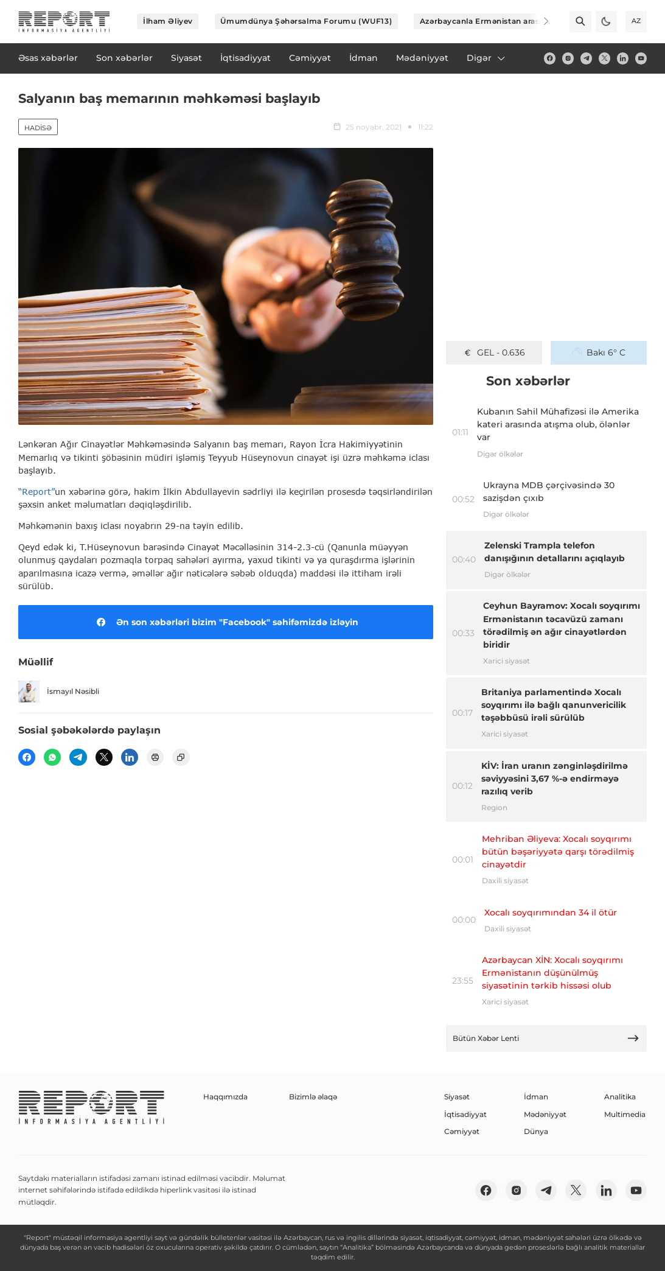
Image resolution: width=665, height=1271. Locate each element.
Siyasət (457, 1096)
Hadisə (38, 128)
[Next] (538, 21)
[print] (155, 757)
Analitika (620, 1096)
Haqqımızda (225, 1096)
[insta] (568, 58)
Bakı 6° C (598, 352)
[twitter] (604, 58)
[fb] (549, 58)
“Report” (36, 491)
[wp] (52, 757)
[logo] (64, 21)
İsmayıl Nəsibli (58, 691)
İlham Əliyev (168, 21)
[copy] (180, 757)
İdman (536, 1096)
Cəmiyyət (461, 1131)
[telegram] (586, 58)
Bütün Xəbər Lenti (546, 1038)
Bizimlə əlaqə (313, 1096)
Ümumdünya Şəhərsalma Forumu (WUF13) (306, 21)
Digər (487, 57)
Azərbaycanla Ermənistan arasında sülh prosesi (513, 21)
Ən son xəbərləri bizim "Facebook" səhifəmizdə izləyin (225, 622)
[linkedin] (622, 58)
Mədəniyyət (545, 1114)
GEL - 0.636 (493, 352)
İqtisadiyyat (465, 1114)
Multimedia (625, 1114)
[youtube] (641, 58)
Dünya (536, 1131)
